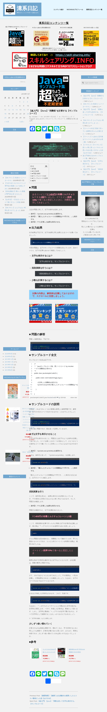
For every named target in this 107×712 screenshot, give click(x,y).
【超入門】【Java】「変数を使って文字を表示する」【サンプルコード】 (93, 112)
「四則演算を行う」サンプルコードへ (53, 273)
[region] (53, 379)
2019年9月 (9, 367)
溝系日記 (27, 8)
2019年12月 (9, 359)
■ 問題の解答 (36, 173)
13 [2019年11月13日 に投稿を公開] (13, 110)
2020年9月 (9, 354)
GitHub (63, 397)
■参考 (34, 181)
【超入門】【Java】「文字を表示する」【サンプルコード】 (93, 163)
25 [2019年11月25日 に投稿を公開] (5, 118)
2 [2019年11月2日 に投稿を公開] (23, 102)
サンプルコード (59, 119)
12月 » (21, 122)
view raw (73, 397)
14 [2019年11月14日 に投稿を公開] (17, 110)
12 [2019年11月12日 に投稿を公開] (9, 110)
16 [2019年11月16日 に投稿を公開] (24, 110)
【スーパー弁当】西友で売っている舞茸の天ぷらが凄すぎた (93, 131)
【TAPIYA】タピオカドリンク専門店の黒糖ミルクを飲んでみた (15, 186)
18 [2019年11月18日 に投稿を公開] (5, 114)
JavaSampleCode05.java (39, 397)
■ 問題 (34, 169)
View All (22, 82)
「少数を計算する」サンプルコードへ (53, 285)
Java (37, 119)
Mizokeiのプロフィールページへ (92, 240)
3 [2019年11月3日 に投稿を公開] (27, 102)
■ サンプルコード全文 (39, 176)
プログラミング (66, 117)
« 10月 (6, 122)
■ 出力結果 (35, 171)
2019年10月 (9, 364)
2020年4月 (9, 356)
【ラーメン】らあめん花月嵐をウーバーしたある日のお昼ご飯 (93, 139)
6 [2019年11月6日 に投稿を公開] (12, 106)
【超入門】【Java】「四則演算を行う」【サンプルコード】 (93, 172)
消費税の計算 (71, 119)
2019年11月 (9, 362)
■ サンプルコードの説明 (40, 178)
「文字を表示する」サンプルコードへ (53, 261)
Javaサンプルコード (47, 119)
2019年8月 (9, 370)
